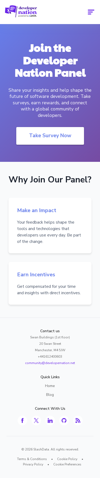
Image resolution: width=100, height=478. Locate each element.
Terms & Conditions (32, 459)
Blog (50, 394)
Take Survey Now (50, 135)
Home (50, 385)
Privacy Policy (33, 464)
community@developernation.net (50, 363)
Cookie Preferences (67, 464)
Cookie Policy (67, 459)
